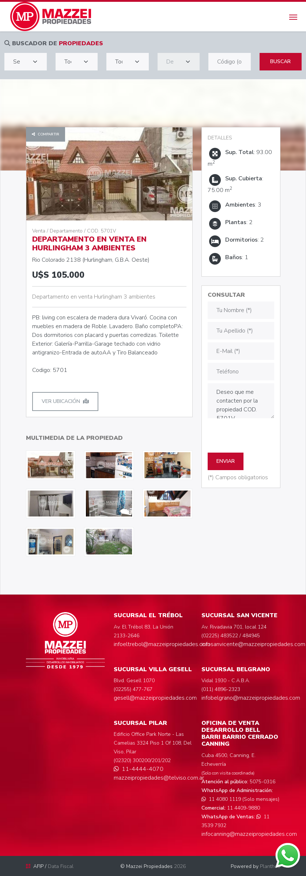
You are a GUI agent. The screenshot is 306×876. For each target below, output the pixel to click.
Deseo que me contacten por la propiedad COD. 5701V (241, 400)
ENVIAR (225, 461)
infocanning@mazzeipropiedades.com (249, 834)
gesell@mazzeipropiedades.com (155, 698)
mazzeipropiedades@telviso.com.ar (159, 778)
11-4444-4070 (138, 769)
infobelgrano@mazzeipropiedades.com (250, 698)
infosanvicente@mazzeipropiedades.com (253, 644)
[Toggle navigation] (293, 16)
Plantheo (270, 866)
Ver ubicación (65, 401)
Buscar (280, 61)
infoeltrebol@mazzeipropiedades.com (162, 644)
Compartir (45, 134)
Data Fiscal (60, 866)
